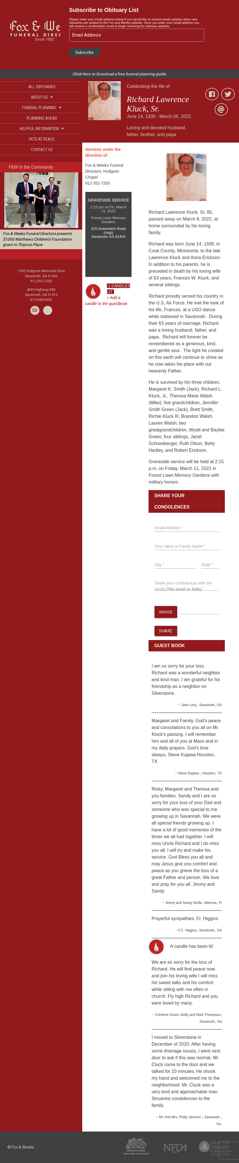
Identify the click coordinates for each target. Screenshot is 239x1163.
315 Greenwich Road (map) (108, 230)
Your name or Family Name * (180, 546)
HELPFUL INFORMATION (42, 129)
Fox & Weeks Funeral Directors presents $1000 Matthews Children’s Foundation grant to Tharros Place (37, 239)
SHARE (166, 631)
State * (207, 564)
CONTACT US (42, 149)
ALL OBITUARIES (42, 86)
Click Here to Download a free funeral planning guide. (119, 74)
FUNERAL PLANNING (42, 108)
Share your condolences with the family (183, 586)
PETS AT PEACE (42, 139)
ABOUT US (42, 97)
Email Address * (169, 528)
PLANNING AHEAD (42, 118)
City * (159, 564)
